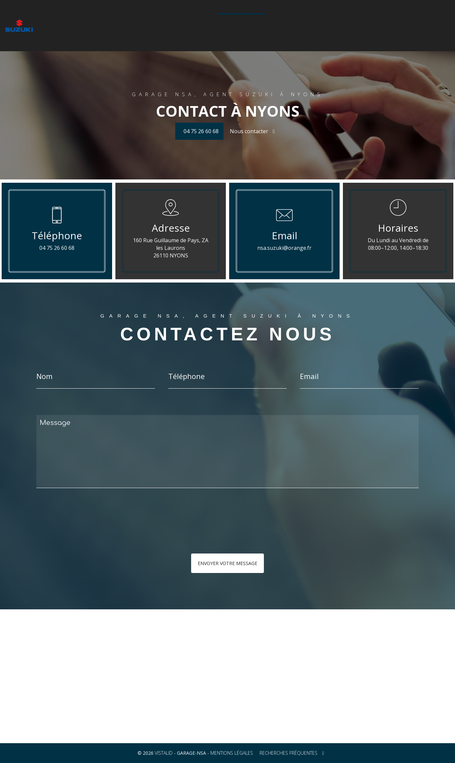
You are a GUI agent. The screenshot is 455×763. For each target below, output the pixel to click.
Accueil (73, 17)
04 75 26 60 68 (243, 28)
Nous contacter (252, 131)
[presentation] (106, 534)
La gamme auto (104, 17)
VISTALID (164, 753)
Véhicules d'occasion (247, 17)
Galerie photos (294, 17)
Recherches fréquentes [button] (292, 753)
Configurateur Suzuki (192, 17)
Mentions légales (231, 753)
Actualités (381, 17)
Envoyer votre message (227, 563)
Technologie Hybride (340, 17)
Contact (408, 17)
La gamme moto (144, 17)
